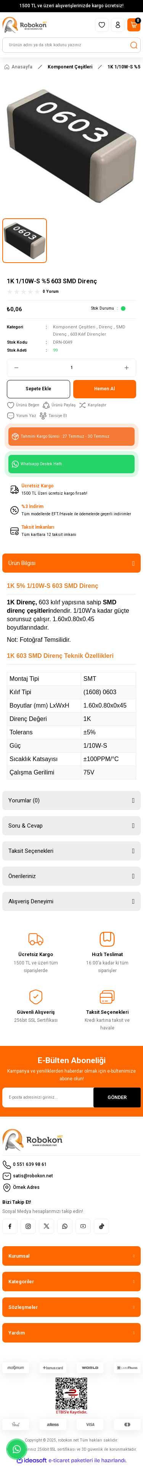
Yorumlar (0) (24, 800)
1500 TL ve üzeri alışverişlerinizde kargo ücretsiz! (71, 5)
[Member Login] (118, 25)
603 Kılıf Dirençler (88, 334)
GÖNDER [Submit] (117, 1097)
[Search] (71, 45)
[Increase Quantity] (129, 368)
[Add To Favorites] (23, 405)
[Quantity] (71, 368)
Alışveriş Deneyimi (30, 901)
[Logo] (24, 25)
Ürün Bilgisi (21, 563)
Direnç (105, 327)
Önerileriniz (22, 876)
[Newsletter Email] (71, 1097)
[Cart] (134, 25)
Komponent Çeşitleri (74, 327)
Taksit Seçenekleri (30, 850)
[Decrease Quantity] (13, 368)
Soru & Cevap (25, 825)
